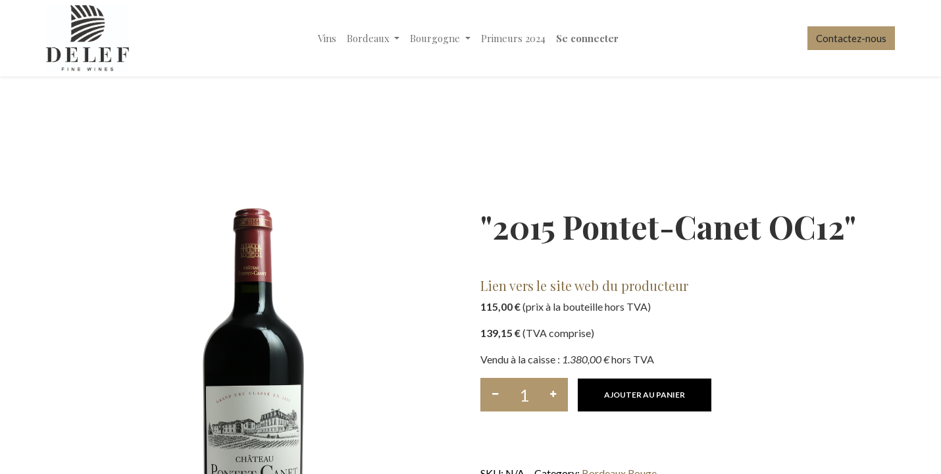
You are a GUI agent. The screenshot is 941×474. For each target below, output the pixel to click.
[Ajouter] (553, 394)
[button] (644, 395)
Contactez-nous (851, 38)
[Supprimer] (495, 394)
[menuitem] (327, 38)
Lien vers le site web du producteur (584, 285)
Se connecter (587, 38)
